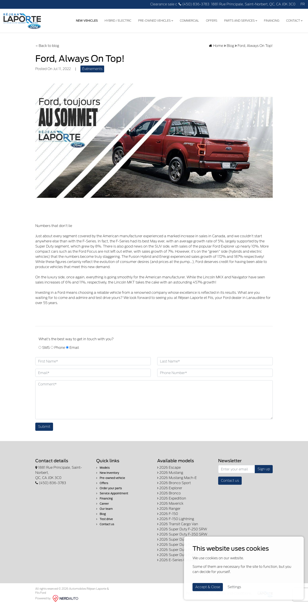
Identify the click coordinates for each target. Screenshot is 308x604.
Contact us (105, 523)
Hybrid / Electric (116, 20)
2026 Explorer (169, 487)
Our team (104, 507)
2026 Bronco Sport (174, 482)
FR (303, 4)
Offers (210, 20)
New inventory (107, 471)
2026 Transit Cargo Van (177, 523)
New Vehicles (85, 20)
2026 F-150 (167, 513)
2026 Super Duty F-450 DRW (182, 543)
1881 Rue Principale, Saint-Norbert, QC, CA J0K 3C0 (253, 4)
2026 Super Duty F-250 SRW (182, 528)
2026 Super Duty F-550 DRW (182, 549)
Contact (293, 20)
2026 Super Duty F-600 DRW (182, 554)
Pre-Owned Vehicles (154, 20)
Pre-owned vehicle (110, 477)
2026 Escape (169, 466)
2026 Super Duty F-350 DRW (182, 538)
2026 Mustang (170, 472)
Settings (234, 587)
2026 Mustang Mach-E (177, 477)
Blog (230, 45)
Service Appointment (112, 492)
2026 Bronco (169, 492)
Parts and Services (239, 20)
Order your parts (109, 487)
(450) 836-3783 (194, 4)
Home (216, 45)
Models (103, 466)
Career (102, 502)
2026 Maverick (170, 502)
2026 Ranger (169, 508)
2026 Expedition (171, 497)
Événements (92, 68)
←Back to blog (47, 45)
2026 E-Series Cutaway (177, 559)
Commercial (188, 20)
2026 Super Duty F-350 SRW (182, 533)
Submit (44, 426)
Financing (270, 20)
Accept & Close (207, 587)
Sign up (264, 468)
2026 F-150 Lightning (175, 518)
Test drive (104, 518)
